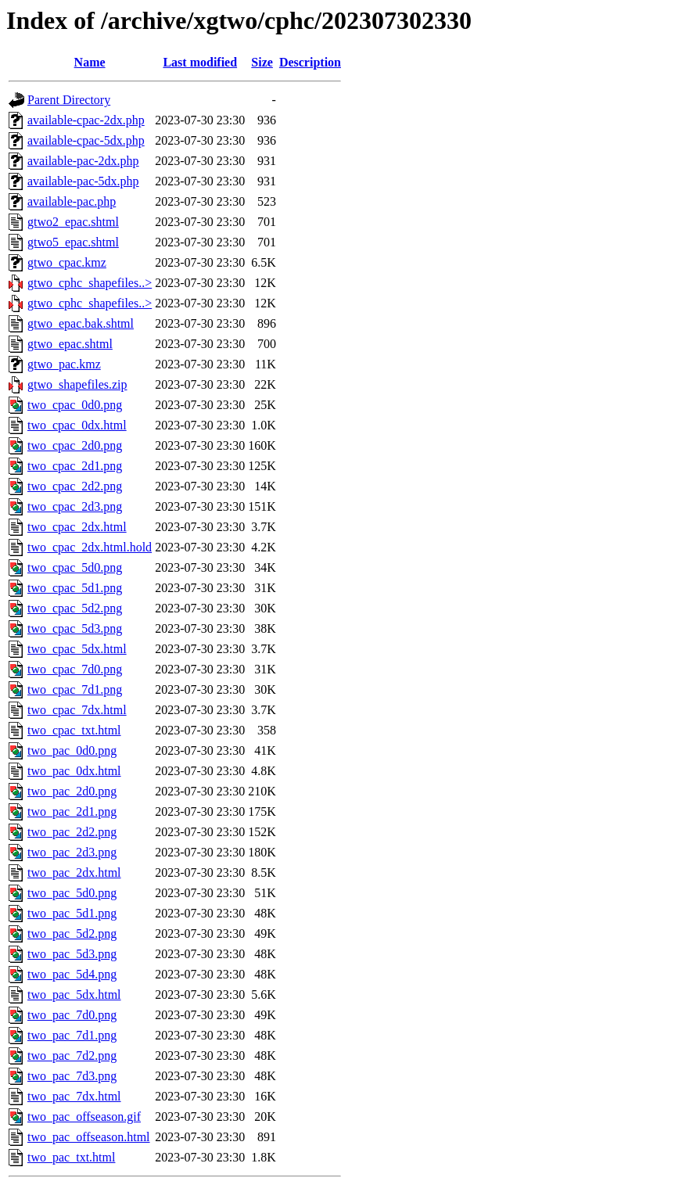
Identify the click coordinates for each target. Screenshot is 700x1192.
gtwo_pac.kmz (64, 364)
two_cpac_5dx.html (77, 648)
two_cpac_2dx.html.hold (89, 547)
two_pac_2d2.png (72, 831)
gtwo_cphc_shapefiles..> (89, 282)
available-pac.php (71, 201)
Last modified (200, 62)
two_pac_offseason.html (88, 1137)
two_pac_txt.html (71, 1157)
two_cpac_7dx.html (77, 709)
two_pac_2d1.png (72, 811)
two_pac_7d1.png (72, 1035)
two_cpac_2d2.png (74, 486)
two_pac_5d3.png (72, 953)
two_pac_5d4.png (72, 974)
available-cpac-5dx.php (86, 140)
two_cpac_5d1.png (74, 587)
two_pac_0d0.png (72, 750)
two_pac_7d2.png (72, 1055)
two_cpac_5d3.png (74, 628)
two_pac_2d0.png (72, 791)
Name (90, 62)
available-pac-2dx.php (83, 160)
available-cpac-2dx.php (86, 120)
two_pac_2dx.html (74, 872)
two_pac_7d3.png (72, 1075)
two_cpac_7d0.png (74, 669)
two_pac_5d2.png (72, 933)
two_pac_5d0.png (72, 892)
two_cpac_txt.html (74, 730)
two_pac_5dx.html (74, 994)
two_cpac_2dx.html (77, 526)
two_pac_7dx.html (74, 1096)
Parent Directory (68, 99)
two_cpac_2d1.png (74, 465)
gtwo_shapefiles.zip (77, 384)
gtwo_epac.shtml (70, 343)
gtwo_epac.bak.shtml (80, 323)
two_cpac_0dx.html (77, 425)
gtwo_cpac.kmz (66, 262)
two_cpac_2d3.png (74, 506)
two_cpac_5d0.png (74, 567)
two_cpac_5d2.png (74, 608)
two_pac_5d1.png (72, 913)
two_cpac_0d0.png (74, 404)
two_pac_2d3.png (72, 852)
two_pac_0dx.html (74, 770)
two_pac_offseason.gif (84, 1116)
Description (310, 62)
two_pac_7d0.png (72, 1014)
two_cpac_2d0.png (74, 445)
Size (262, 62)
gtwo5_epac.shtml (73, 242)
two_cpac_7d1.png (74, 689)
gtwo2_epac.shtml (73, 221)
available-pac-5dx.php (83, 181)
